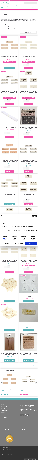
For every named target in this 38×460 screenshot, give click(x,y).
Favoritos (16, 6)
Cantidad (28, 63)
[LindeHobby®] (5, 3)
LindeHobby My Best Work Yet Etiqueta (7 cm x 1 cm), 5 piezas (27, 388)
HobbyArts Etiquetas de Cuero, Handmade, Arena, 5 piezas (9, 161)
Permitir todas (31, 243)
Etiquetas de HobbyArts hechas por (28, 325)
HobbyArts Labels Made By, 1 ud (9, 295)
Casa (8, 6)
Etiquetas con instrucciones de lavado (28, 295)
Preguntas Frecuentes (5, 422)
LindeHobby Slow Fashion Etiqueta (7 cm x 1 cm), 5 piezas (9, 261)
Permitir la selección (19, 243)
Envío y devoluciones (5, 423)
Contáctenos (5, 451)
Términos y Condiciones (7, 454)
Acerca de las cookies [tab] (31, 219)
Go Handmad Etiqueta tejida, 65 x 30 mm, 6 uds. (28, 128)
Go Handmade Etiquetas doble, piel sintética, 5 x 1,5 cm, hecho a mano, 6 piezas (28, 355)
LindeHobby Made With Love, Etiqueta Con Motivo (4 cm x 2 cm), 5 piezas (28, 93)
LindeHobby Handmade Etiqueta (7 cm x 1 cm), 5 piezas (9, 57)
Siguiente (35, 365)
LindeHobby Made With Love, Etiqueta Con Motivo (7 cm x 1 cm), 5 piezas (9, 93)
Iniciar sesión (25, 6)
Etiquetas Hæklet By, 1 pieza (9, 324)
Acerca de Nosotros (5, 420)
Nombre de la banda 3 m (9, 127)
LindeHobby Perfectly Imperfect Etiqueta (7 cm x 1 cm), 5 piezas (28, 162)
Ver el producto (4, 394)
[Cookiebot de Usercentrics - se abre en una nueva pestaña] (32, 216)
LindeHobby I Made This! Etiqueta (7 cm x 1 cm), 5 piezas (28, 57)
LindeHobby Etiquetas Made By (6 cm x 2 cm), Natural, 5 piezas (9, 388)
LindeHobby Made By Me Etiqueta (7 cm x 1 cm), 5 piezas (9, 195)
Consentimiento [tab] (6, 219)
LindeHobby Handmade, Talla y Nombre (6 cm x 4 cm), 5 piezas (28, 261)
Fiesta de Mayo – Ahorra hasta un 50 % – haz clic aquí (9, 0)
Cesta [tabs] (33, 6)
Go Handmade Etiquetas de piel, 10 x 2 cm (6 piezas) (9, 354)
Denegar (7, 243)
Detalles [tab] (19, 219)
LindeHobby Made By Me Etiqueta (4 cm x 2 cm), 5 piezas (28, 195)
